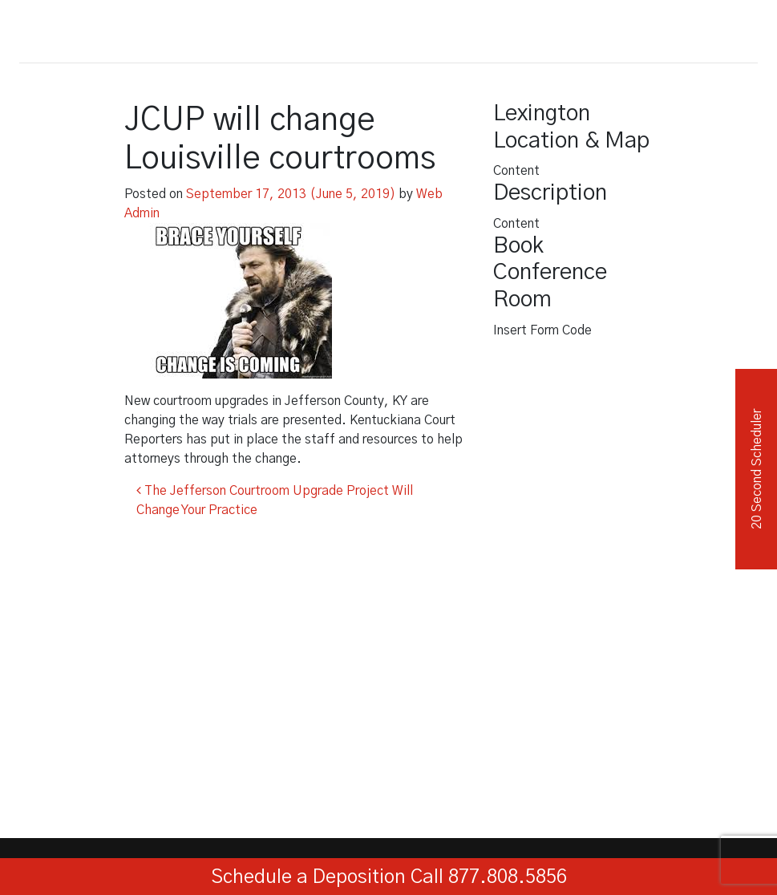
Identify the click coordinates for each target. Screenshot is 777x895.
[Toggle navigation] (740, 28)
